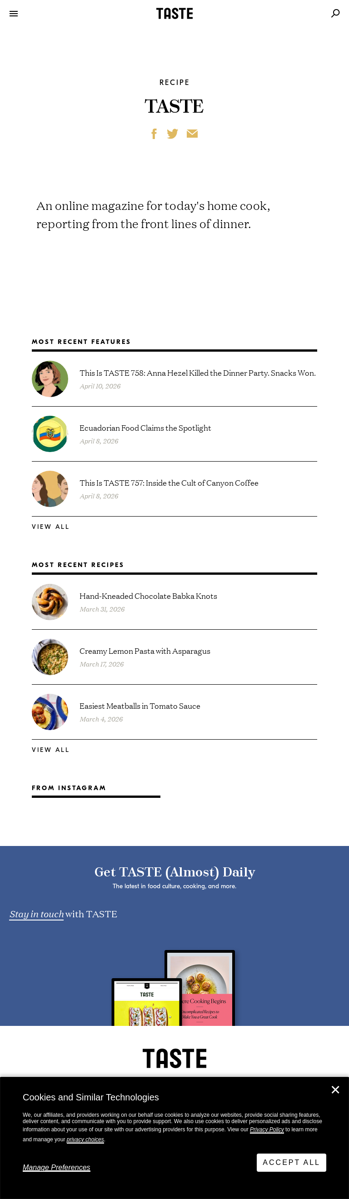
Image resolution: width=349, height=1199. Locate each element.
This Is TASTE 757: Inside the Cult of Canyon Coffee (169, 482)
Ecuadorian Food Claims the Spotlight (145, 427)
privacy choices (85, 1139)
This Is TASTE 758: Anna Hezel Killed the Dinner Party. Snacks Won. (198, 372)
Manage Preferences (56, 1167)
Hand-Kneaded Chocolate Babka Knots (148, 595)
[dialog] (174, 1138)
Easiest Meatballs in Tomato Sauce (140, 705)
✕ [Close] (335, 1090)
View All (51, 527)
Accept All (291, 1162)
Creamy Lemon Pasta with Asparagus (145, 650)
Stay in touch (36, 913)
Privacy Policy (267, 1129)
